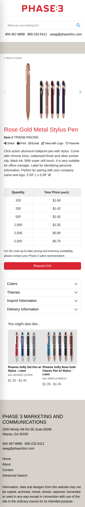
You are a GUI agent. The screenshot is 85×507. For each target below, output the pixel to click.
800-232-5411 (37, 34)
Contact (7, 470)
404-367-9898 (15, 34)
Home (6, 458)
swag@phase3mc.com (66, 34)
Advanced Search (14, 475)
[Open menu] (77, 48)
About (6, 464)
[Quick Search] (38, 25)
